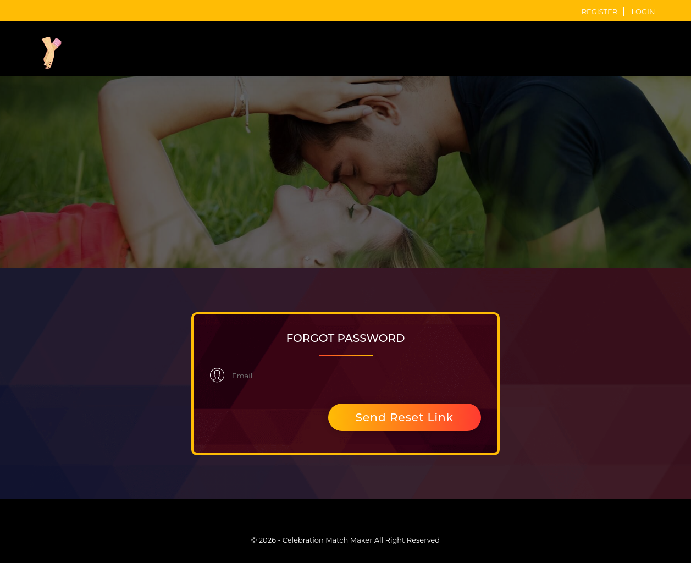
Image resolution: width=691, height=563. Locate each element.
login (643, 11)
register (599, 11)
